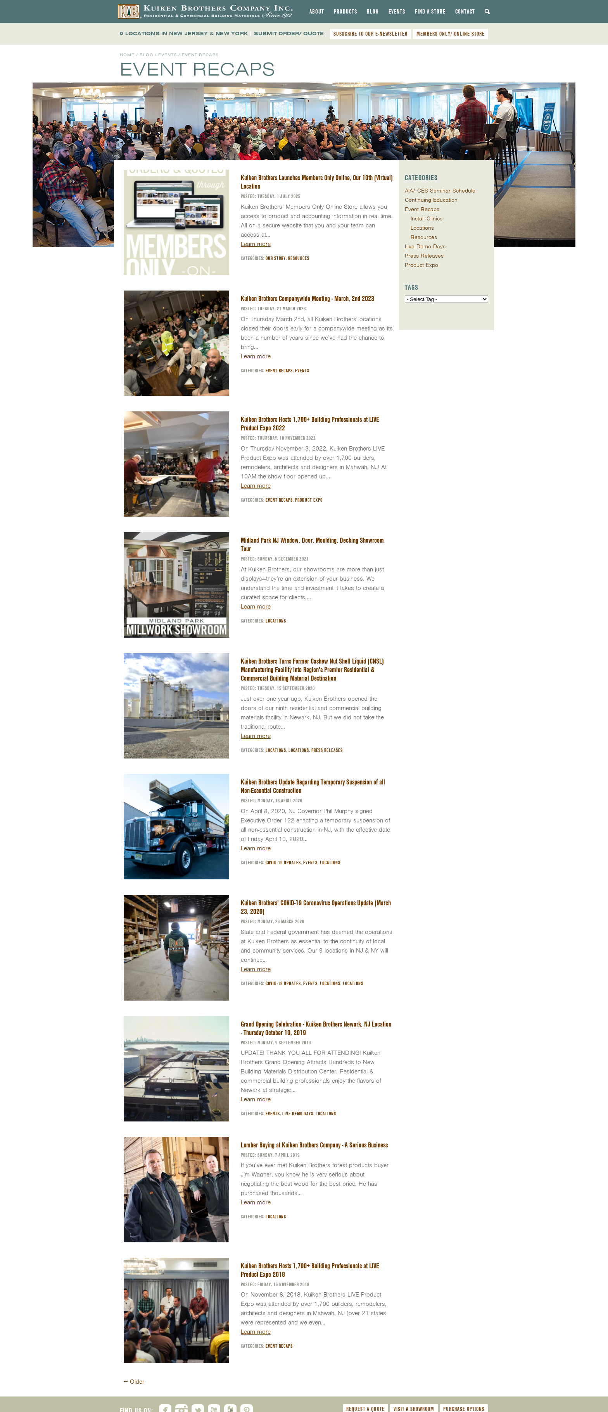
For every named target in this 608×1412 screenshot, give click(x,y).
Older (134, 1382)
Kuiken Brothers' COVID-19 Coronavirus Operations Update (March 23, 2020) (316, 907)
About (316, 11)
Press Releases (327, 750)
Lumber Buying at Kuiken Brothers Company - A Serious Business (314, 1145)
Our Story (276, 258)
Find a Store (430, 11)
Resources (298, 258)
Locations (276, 620)
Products (345, 11)
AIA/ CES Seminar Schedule (440, 190)
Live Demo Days (297, 1113)
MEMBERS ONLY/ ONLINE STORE (450, 33)
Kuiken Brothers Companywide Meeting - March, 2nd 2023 (307, 298)
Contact (465, 11)
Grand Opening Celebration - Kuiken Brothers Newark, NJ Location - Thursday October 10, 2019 (316, 1028)
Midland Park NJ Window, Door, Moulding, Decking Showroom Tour (312, 544)
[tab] (317, 11)
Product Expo (309, 500)
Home (127, 54)
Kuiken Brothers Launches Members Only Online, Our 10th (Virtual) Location (317, 182)
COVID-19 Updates (283, 862)
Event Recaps (279, 370)
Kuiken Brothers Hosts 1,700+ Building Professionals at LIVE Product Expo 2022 (310, 423)
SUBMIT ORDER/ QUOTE (289, 33)
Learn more (256, 244)
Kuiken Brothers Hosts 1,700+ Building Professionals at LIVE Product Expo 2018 (310, 1270)
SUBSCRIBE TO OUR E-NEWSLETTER (370, 33)
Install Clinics (426, 218)
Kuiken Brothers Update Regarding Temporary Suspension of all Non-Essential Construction (313, 786)
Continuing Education (431, 199)
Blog (373, 11)
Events (397, 11)
